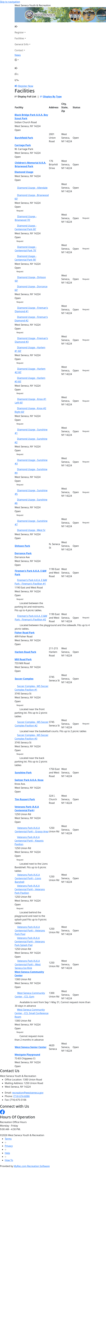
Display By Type (51, 96)
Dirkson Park (22, 546)
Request (20, 210)
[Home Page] (22, 26)
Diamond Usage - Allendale (32, 187)
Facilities (19, 38)
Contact (19, 50)
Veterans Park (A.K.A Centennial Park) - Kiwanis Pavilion (29, 840)
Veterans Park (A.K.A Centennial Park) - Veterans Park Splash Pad (30, 941)
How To (9, 1160)
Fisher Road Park (25, 632)
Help (7, 1153)
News (18, 55)
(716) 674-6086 (21, 1096)
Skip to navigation (10, 1)
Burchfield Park (24, 137)
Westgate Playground (27, 1054)
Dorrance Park (23, 553)
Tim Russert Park (25, 799)
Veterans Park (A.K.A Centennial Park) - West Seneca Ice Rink (28, 964)
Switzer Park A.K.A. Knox (29, 780)
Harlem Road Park (25, 652)
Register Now (25, 86)
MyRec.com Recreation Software (32, 1166)
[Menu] (17, 80)
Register (19, 32)
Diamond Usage (24, 172)
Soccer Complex (24, 678)
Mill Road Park (23, 659)
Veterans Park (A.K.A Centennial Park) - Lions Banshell (28, 878)
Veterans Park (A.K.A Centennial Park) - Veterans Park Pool (30, 930)
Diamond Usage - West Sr (31, 530)
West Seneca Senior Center (30, 1047)
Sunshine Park (23, 772)
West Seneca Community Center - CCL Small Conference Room (32, 1013)
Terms (8, 1138)
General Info (22, 44)
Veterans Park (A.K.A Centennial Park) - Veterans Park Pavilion (30, 889)
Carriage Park (23, 145)
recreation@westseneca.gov (27, 1092)
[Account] (22, 60)
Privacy (9, 1146)
